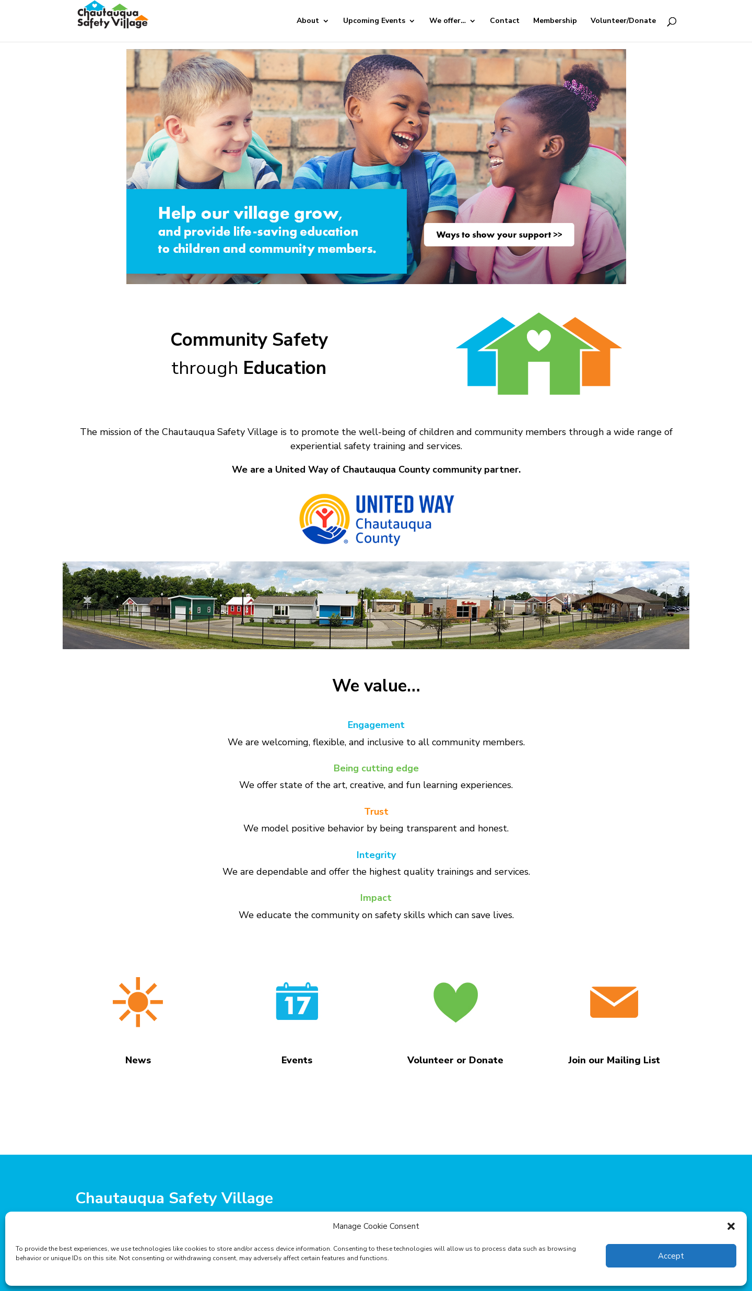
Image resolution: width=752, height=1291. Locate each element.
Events (296, 1060)
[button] (731, 1226)
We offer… (447, 21)
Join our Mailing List (614, 1060)
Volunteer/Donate (623, 21)
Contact (505, 21)
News (138, 1060)
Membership (555, 21)
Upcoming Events (374, 21)
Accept (671, 1256)
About (308, 21)
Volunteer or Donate (455, 1060)
